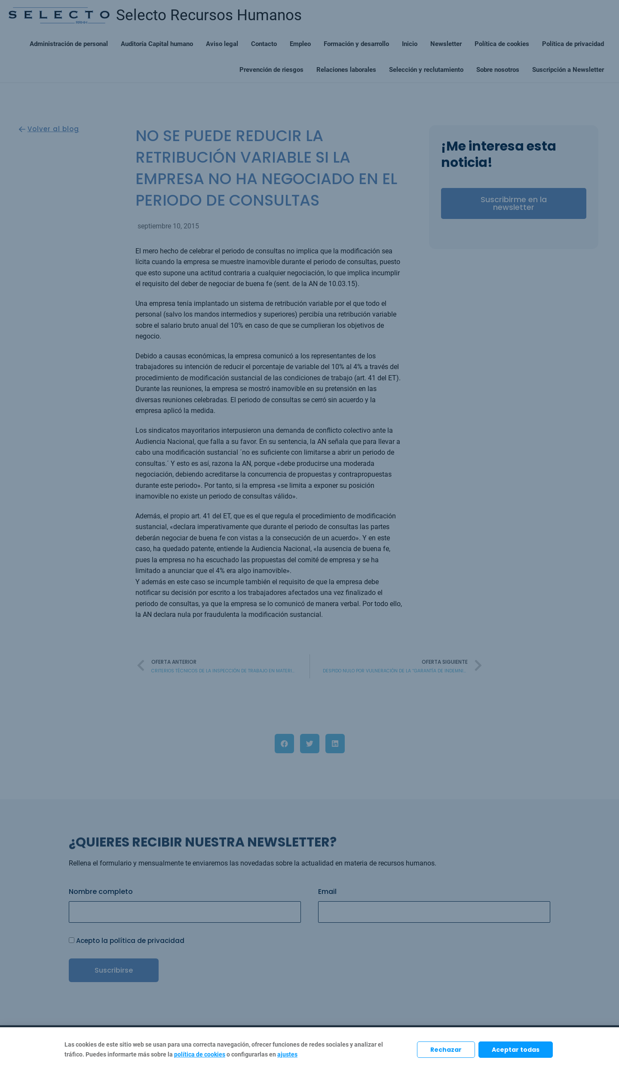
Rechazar (446, 1049)
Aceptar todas (515, 1049)
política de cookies (199, 1054)
